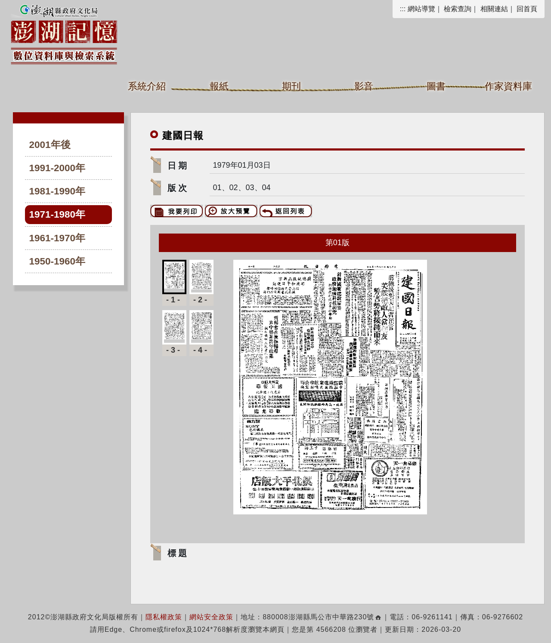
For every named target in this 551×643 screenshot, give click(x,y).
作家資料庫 (508, 86)
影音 (363, 86)
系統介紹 (147, 86)
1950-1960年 (57, 261)
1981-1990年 (57, 191)
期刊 (291, 86)
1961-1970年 (57, 238)
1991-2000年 (57, 168)
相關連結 (494, 8)
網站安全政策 (211, 617)
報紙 (219, 86)
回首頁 (527, 8)
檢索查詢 (457, 8)
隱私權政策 (163, 617)
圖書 (436, 86)
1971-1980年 (57, 214)
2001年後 (50, 144)
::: (403, 8)
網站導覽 (421, 8)
